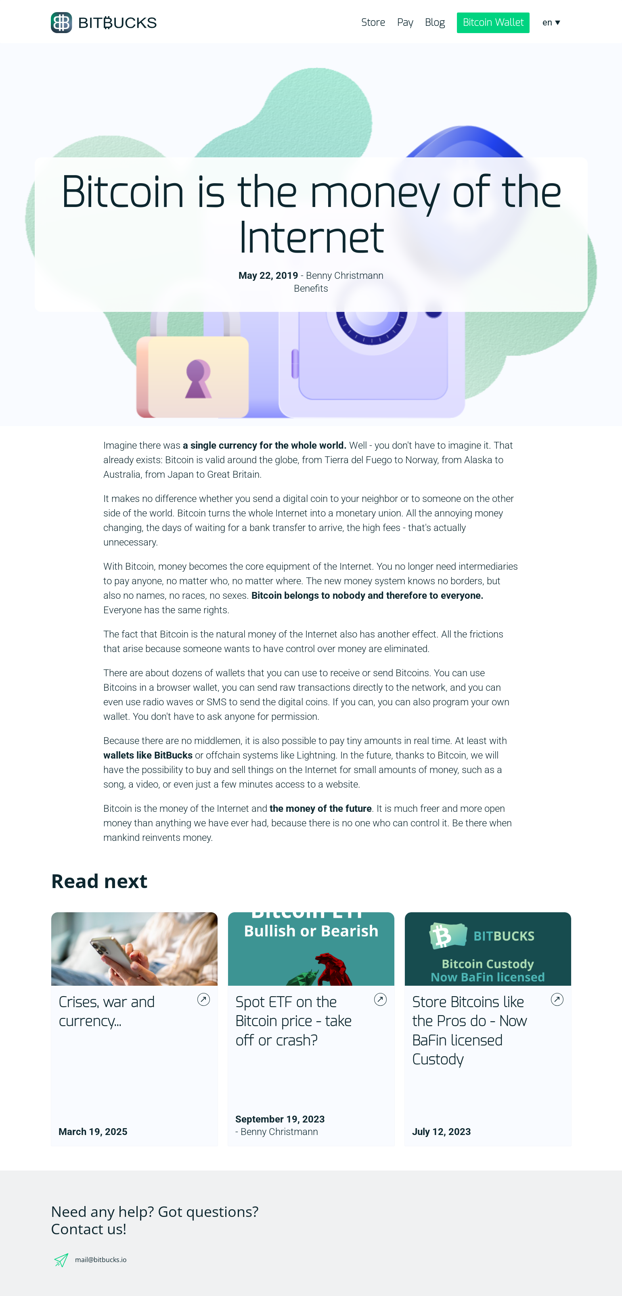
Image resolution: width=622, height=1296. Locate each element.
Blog (435, 22)
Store (373, 22)
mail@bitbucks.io (101, 1260)
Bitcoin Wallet (493, 22)
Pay (405, 22)
